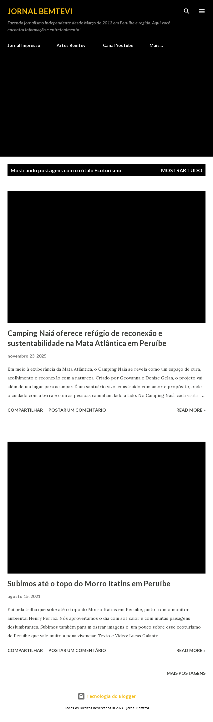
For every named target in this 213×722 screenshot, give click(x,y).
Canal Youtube (118, 45)
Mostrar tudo (181, 170)
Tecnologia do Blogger (107, 696)
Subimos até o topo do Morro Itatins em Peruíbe (89, 583)
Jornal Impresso (24, 45)
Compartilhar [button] (25, 410)
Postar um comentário (77, 410)
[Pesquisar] (186, 11)
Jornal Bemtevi (40, 11)
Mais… (156, 45)
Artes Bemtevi (72, 45)
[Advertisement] (106, 99)
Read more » (190, 410)
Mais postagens (186, 673)
